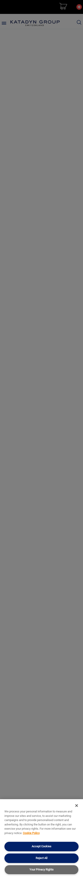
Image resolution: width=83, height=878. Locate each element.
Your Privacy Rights (41, 869)
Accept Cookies (41, 846)
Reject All (41, 858)
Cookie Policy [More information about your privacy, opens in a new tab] (31, 833)
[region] (41, 838)
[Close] (76, 805)
